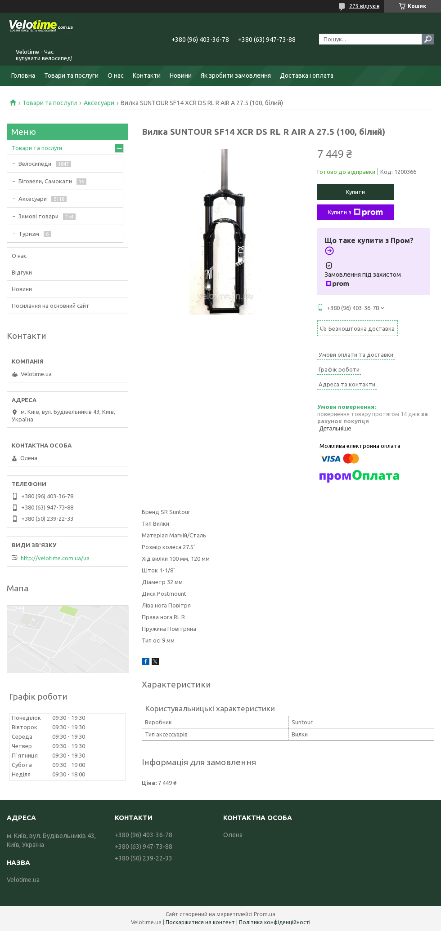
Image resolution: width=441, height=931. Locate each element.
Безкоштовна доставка (361, 328)
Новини (181, 75)
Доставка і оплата (306, 75)
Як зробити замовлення (236, 75)
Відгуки (22, 272)
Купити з (355, 212)
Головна (23, 75)
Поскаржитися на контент (200, 922)
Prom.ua (264, 914)
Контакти (147, 75)
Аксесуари (99, 102)
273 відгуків (364, 6)
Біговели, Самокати (45, 181)
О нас (116, 75)
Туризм (28, 234)
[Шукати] (428, 39)
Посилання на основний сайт (51, 305)
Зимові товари (38, 216)
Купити (355, 192)
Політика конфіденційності (274, 922)
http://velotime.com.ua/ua (55, 558)
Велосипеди (34, 163)
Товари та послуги (71, 75)
